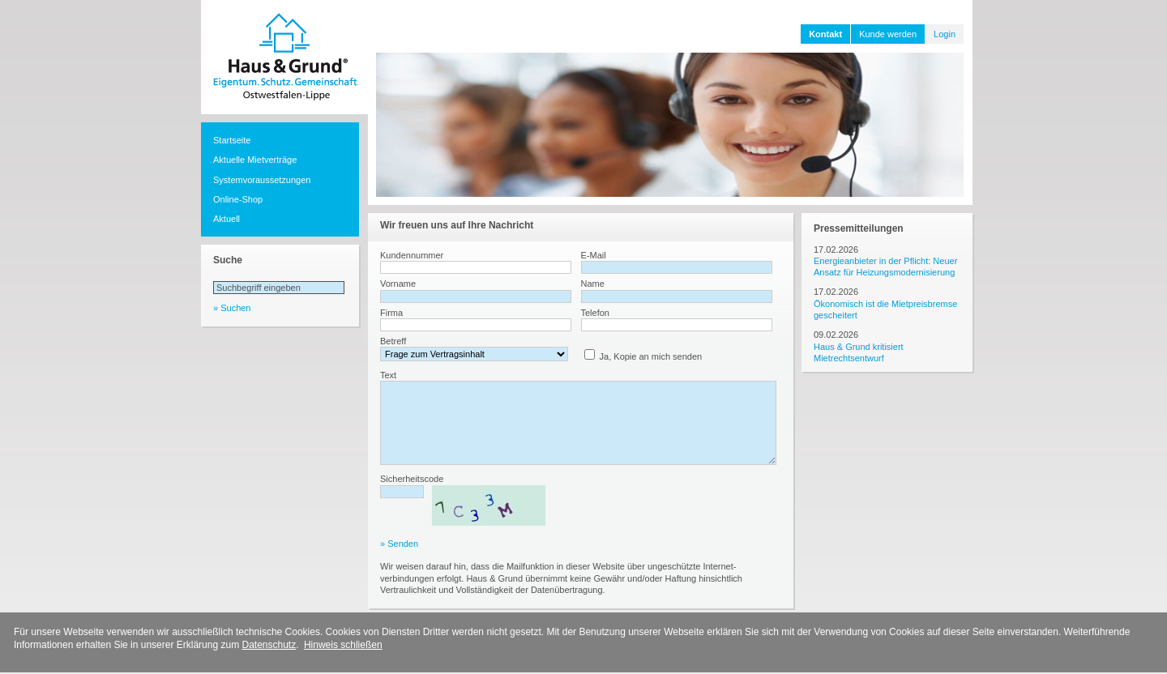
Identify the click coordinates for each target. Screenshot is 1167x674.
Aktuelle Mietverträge (255, 159)
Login (944, 34)
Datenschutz (269, 645)
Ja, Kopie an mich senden (651, 356)
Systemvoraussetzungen (261, 180)
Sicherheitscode (411, 479)
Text (388, 375)
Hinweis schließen (343, 645)
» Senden (399, 543)
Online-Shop (238, 199)
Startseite (231, 140)
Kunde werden (888, 34)
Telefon (595, 313)
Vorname (398, 283)
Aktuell (226, 219)
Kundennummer (411, 255)
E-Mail (593, 255)
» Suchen (231, 308)
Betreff (393, 341)
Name (593, 283)
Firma (391, 313)
